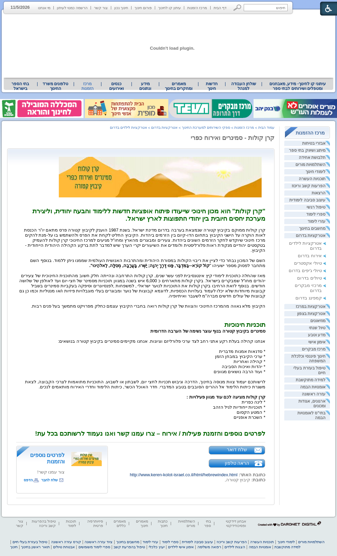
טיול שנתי (317, 327)
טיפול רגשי (316, 207)
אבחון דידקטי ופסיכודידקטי (236, 523)
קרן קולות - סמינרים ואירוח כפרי (232, 138)
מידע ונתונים (145, 86)
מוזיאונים (318, 320)
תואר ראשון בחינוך (35, 547)
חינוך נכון (121, 8)
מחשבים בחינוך (312, 228)
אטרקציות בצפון (311, 313)
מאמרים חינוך (142, 523)
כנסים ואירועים (116, 86)
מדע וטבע (317, 335)
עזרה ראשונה (314, 394)
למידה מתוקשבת (311, 380)
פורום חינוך (143, 8)
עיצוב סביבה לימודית (307, 200)
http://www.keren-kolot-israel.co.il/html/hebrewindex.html (184, 474)
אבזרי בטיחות (314, 143)
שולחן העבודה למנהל (243, 86)
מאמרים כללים (120, 523)
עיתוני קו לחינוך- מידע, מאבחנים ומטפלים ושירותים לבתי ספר (297, 86)
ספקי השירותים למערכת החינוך (206, 127)
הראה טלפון (237, 463)
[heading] (264, 224)
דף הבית (220, 8)
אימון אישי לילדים (181, 547)
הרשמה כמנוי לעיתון (72, 8)
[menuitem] (297, 86)
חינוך (14, 547)
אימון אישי (317, 342)
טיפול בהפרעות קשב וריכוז (44, 523)
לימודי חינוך (316, 171)
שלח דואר (237, 449)
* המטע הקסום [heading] (251, 412)
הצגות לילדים (234, 547)
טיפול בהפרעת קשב (129, 547)
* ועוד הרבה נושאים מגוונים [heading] (239, 371)
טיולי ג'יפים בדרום (305, 270)
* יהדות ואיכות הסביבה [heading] (243, 366)
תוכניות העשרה (312, 178)
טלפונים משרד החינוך (55, 86)
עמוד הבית (266, 127)
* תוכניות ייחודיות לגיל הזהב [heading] (239, 407)
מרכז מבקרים (314, 349)
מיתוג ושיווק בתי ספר (307, 150)
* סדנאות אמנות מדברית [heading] (242, 351)
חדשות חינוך (212, 86)
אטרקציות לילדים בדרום (128, 127)
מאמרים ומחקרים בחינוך (178, 86)
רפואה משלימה (209, 547)
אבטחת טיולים (64, 547)
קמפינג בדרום (308, 297)
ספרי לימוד (316, 214)
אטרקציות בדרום (311, 235)
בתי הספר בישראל (20, 86)
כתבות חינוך (163, 523)
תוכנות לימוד (71, 523)
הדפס (28, 480)
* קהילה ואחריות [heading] (249, 361)
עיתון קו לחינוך (169, 8)
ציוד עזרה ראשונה (99, 542)
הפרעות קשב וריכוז (309, 186)
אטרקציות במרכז (311, 306)
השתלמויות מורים (310, 164)
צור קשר (101, 8)
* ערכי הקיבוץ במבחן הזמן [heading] (240, 356)
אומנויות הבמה (313, 387)
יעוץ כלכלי (157, 547)
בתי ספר (207, 523)
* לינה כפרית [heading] (253, 402)
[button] (237, 7)
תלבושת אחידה (312, 157)
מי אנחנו (44, 8)
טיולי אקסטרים (308, 263)
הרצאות (319, 193)
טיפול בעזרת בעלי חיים (30, 542)
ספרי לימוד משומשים (94, 547)
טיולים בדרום (309, 278)
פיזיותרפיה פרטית (95, 523)
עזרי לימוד (317, 221)
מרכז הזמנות (197, 8)
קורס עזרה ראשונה (66, 542)
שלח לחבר (49, 480)
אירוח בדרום (310, 255)
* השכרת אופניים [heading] (249, 417)
